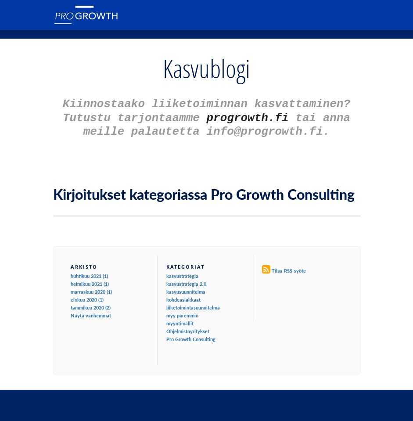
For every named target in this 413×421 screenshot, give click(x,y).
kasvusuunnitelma (185, 288)
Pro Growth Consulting (190, 335)
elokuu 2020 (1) (87, 296)
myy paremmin (182, 311)
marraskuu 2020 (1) (91, 288)
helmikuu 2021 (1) (90, 280)
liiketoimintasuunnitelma (193, 303)
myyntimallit (180, 319)
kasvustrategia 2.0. (187, 280)
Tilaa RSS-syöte (289, 267)
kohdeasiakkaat (183, 296)
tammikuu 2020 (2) (91, 303)
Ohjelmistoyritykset (187, 327)
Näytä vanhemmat (91, 311)
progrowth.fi (248, 115)
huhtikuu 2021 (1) (89, 272)
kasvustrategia (182, 272)
